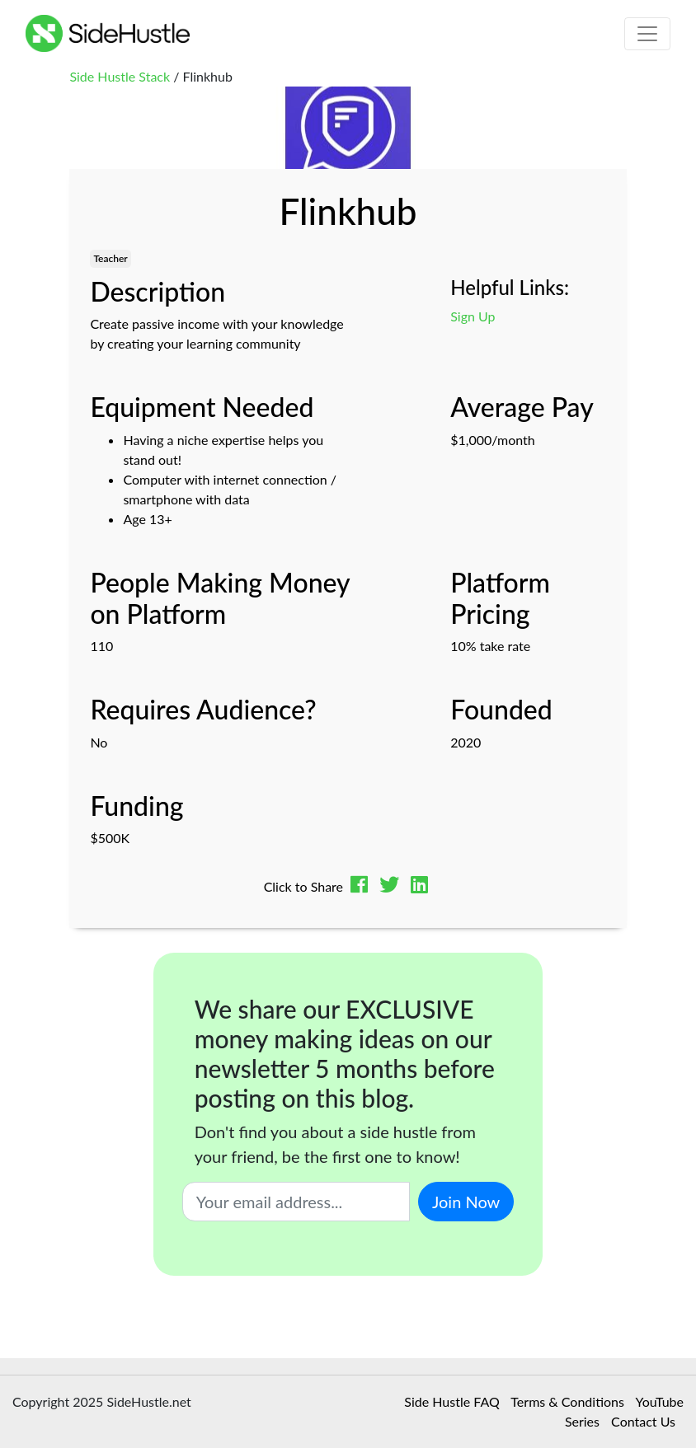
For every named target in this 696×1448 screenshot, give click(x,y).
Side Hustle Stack (119, 76)
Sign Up (472, 316)
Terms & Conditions (567, 1401)
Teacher (110, 258)
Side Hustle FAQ (451, 1401)
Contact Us (643, 1421)
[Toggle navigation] (647, 33)
